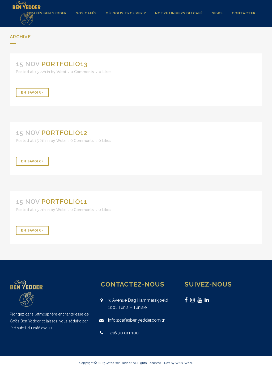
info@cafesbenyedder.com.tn (136, 320)
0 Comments (82, 72)
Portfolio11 (64, 201)
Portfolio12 (64, 133)
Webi (61, 72)
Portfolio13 (64, 64)
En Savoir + (32, 92)
